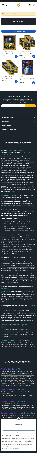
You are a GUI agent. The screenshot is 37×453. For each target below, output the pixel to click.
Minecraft (28, 407)
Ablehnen (19, 432)
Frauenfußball (20, 405)
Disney (7, 409)
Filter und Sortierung (18, 31)
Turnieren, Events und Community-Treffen (13, 187)
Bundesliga (4, 403)
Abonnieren (30, 105)
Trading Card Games (7, 158)
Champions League (14, 403)
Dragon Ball (12, 409)
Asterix (18, 409)
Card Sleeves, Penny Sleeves (9, 415)
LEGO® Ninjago (15, 407)
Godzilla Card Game (13, 380)
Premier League (28, 405)
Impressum (4, 448)
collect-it (4, 289)
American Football (27, 392)
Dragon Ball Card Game (25, 378)
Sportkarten (4, 392)
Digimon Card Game (12, 378)
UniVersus (4, 380)
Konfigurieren (19, 428)
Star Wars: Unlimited (25, 380)
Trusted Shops (18, 1)
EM (21, 403)
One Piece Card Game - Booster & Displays (23, 375)
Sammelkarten (28, 156)
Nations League (5, 407)
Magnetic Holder (6, 417)
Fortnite (22, 407)
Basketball (19, 392)
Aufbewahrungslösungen (24, 419)
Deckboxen (4, 419)
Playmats (11, 419)
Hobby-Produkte (6, 395)
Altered (15, 382)
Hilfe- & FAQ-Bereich (9, 296)
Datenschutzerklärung (28, 99)
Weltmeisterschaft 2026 (8, 405)
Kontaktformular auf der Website (11, 294)
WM (23, 403)
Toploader (31, 415)
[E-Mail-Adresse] (13, 105)
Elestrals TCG (8, 382)
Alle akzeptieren (18, 424)
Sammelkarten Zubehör (8, 165)
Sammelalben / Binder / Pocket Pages (22, 417)
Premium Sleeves (23, 415)
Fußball (13, 392)
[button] (2, 5)
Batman (23, 409)
